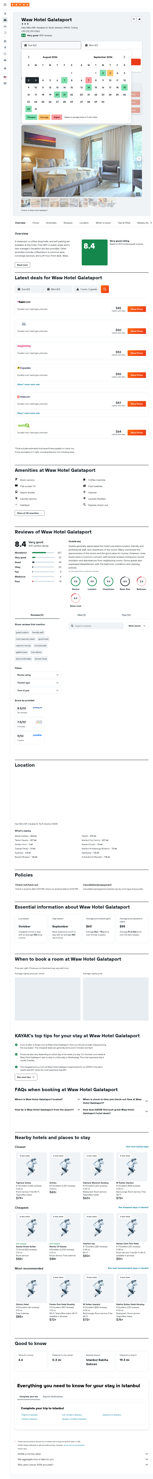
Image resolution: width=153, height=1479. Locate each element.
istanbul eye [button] (89, 1243)
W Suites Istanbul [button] (125, 1182)
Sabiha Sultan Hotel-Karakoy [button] (130, 1304)
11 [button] (43, 87)
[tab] (37, 615)
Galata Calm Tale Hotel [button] (127, 1243)
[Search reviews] (99, 626)
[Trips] (5, 69)
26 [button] (50, 101)
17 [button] (36, 94)
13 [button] (57, 87)
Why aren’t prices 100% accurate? (83, 1464)
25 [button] (43, 101)
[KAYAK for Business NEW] (5, 60)
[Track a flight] (5, 54)
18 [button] (43, 94)
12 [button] (50, 87)
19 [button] (50, 94)
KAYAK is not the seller (83, 1454)
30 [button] (28, 108)
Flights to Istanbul (30, 1414)
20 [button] (57, 94)
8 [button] (71, 80)
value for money (23, 645)
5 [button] (50, 80)
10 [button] (36, 87)
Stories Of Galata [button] (57, 1246)
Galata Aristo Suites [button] (26, 1246)
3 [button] (35, 80)
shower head (41, 658)
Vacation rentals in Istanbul (74, 1419)
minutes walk (40, 645)
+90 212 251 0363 (30, 31)
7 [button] (64, 80)
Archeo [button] (52, 1182)
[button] (5, 4)
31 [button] (36, 108)
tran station (36, 652)
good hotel (43, 639)
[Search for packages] (5, 33)
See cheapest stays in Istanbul (133, 1207)
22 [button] (71, 94)
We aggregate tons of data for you (83, 1459)
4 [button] (43, 80)
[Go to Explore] (5, 47)
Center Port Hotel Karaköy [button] (62, 1304)
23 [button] (28, 101)
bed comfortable (23, 658)
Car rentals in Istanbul (72, 1414)
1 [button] (71, 73)
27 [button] (57, 101)
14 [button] (64, 87)
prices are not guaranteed (74, 1445)
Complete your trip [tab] (29, 1396)
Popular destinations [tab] (53, 1396)
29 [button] (71, 101)
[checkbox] (30, 710)
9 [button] (28, 87)
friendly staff (37, 632)
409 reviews (45, 35)
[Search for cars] (5, 26)
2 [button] (28, 80)
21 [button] (64, 94)
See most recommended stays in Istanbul (128, 1268)
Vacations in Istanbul (111, 1414)
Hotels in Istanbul (29, 1419)
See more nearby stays (137, 1146)
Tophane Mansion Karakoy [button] (95, 1182)
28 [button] (64, 101)
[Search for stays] (5, 20)
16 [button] (28, 94)
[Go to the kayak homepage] (20, 4)
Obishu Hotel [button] (22, 1304)
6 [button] (57, 80)
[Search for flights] (5, 14)
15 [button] (72, 87)
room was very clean (25, 639)
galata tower (21, 652)
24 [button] (35, 101)
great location (22, 632)
